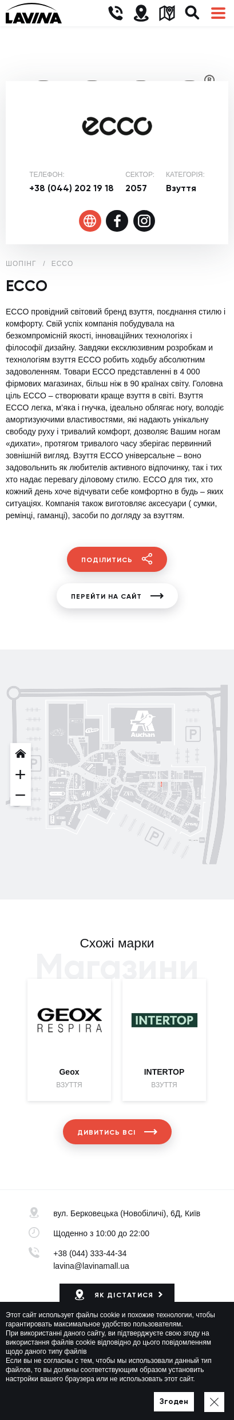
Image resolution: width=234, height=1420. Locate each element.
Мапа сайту (151, 1394)
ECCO (62, 263)
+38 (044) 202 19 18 (71, 188)
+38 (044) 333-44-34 (89, 1253)
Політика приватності (88, 1394)
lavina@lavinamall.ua (91, 1265)
